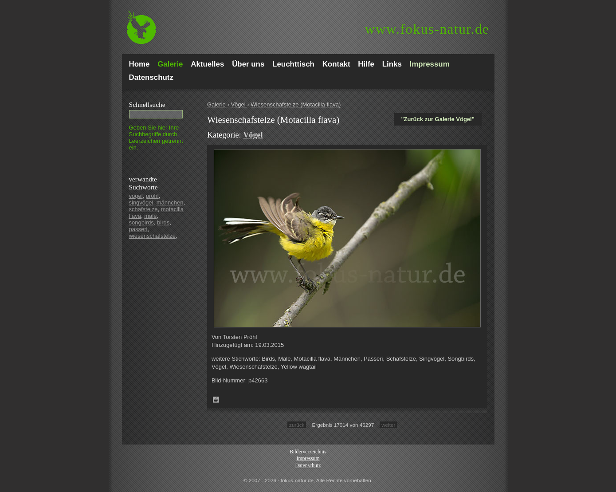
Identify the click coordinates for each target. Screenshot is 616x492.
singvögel (141, 202)
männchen (170, 202)
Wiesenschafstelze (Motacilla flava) (296, 104)
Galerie (217, 104)
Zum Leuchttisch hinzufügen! (216, 400)
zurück (296, 425)
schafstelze (143, 209)
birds (163, 222)
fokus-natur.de (427, 29)
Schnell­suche (147, 104)
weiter (388, 425)
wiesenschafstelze (152, 235)
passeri (138, 229)
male (150, 216)
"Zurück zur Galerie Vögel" (437, 119)
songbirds (141, 222)
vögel (136, 196)
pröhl (152, 196)
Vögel (239, 104)
